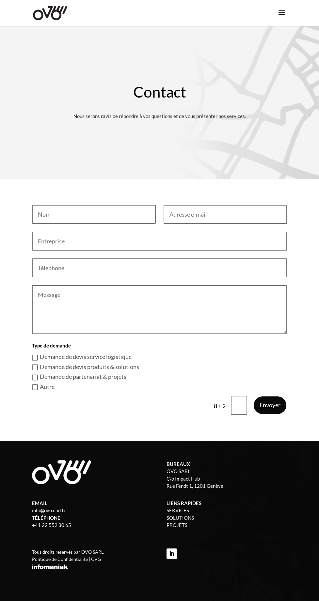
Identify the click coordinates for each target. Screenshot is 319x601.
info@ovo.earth (48, 510)
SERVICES (178, 510)
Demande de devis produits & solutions (85, 366)
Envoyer (270, 404)
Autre (43, 386)
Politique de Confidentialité (60, 559)
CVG (96, 559)
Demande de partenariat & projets (79, 376)
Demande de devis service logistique (82, 356)
